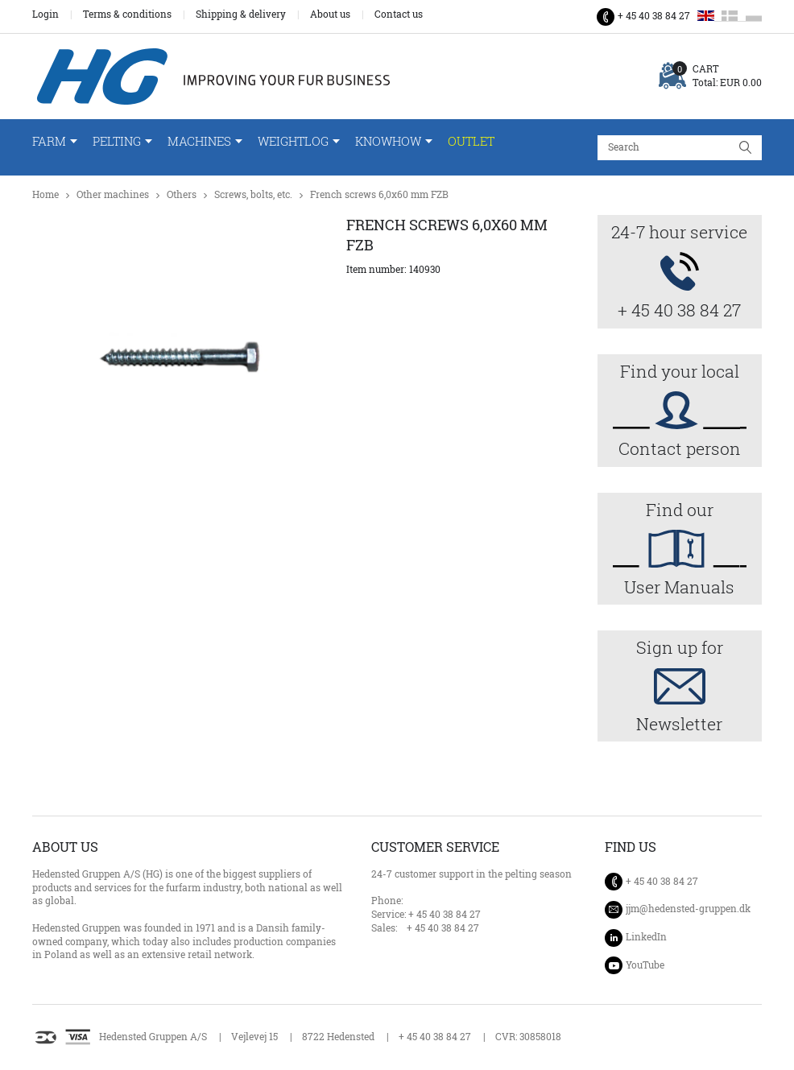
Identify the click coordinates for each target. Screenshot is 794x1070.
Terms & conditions (127, 14)
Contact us (398, 14)
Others (181, 194)
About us (330, 14)
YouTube (645, 965)
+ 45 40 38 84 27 (654, 16)
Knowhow (388, 141)
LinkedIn (646, 937)
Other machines (113, 194)
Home (45, 194)
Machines (199, 141)
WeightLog (293, 141)
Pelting (117, 141)
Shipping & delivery (241, 14)
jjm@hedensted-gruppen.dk (688, 909)
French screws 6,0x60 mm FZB (379, 194)
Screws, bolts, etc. (253, 194)
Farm (49, 141)
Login (45, 14)
